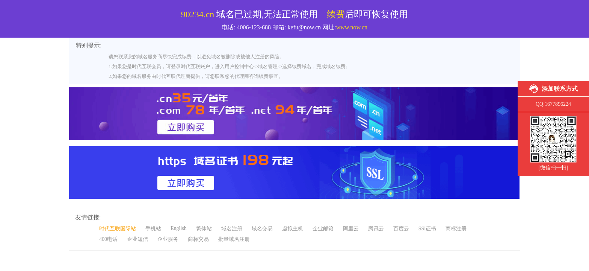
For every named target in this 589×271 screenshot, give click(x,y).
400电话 (108, 239)
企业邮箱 (323, 228)
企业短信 (137, 239)
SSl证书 (427, 228)
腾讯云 (376, 228)
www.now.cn (351, 27)
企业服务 (167, 239)
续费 (336, 14)
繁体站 (204, 228)
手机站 (153, 228)
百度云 (401, 228)
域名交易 (262, 228)
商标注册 (456, 228)
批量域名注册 (234, 239)
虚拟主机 (292, 228)
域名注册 (231, 228)
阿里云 (351, 228)
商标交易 (198, 239)
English (179, 228)
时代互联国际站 (117, 228)
